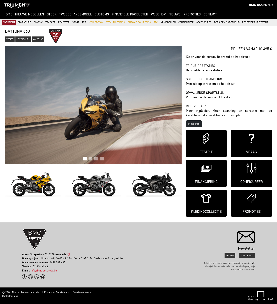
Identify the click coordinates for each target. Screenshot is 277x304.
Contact (210, 14)
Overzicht (9, 22)
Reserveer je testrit (255, 22)
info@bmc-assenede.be (44, 270)
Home (8, 14)
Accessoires (203, 22)
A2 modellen (168, 22)
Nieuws (175, 14)
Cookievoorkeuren (82, 292)
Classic (38, 22)
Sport (75, 22)
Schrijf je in (246, 255)
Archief (230, 255)
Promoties (192, 14)
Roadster (64, 22)
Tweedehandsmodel (75, 14)
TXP (84, 22)
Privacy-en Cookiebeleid (56, 292)
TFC (156, 22)
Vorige (9, 39)
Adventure (24, 22)
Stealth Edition (115, 22)
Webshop (158, 14)
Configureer (186, 22)
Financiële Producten (130, 14)
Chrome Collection (139, 22)
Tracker (50, 22)
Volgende (38, 39)
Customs (102, 14)
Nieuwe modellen (29, 14)
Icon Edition (96, 22)
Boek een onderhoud (226, 22)
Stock (52, 14)
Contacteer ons (10, 296)
